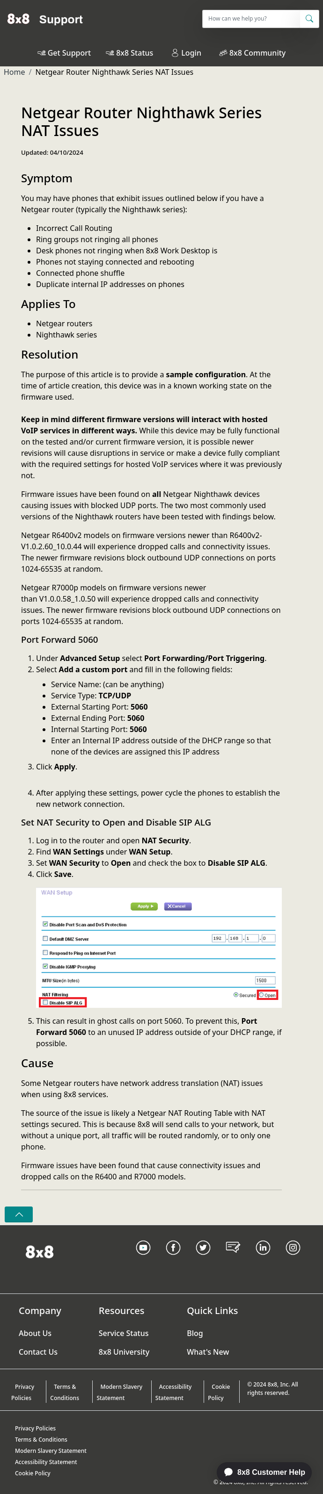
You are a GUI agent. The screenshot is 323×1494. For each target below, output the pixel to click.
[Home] (45, 19)
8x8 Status (134, 53)
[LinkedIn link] (263, 1259)
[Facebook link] (173, 1259)
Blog (195, 1333)
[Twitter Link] (203, 1259)
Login (186, 53)
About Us (35, 1333)
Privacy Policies (22, 1392)
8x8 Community (257, 53)
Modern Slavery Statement (119, 1392)
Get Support (69, 53)
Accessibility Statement (173, 1392)
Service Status (124, 1333)
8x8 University (124, 1352)
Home (14, 72)
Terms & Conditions (64, 1392)
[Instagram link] (293, 1259)
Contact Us (38, 1352)
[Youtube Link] (143, 1259)
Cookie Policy (219, 1392)
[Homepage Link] (39, 1251)
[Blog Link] (233, 1259)
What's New (208, 1352)
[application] (259, 1472)
